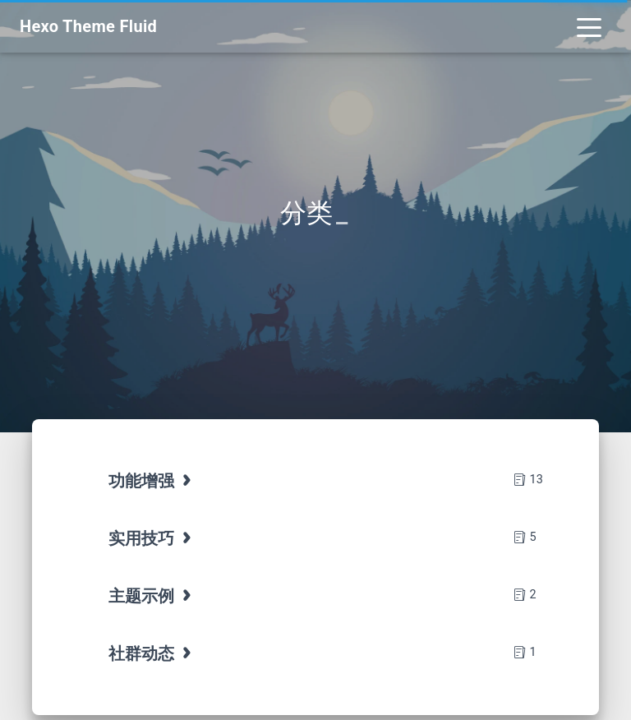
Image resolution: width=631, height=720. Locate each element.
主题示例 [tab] (152, 596)
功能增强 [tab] (152, 481)
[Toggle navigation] (589, 26)
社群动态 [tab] (152, 653)
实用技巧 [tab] (152, 538)
